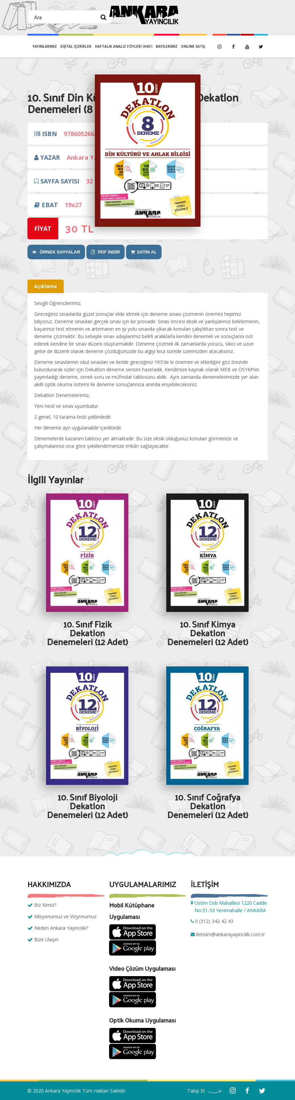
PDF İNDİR (105, 252)
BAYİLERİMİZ (166, 46)
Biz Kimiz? (45, 905)
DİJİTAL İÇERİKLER (75, 46)
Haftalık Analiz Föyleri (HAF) (123, 46)
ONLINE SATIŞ (193, 46)
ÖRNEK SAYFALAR (56, 252)
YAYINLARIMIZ (45, 46)
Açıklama (45, 286)
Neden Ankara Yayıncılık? (61, 928)
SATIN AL (144, 252)
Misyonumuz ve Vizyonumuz (65, 916)
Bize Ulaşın (46, 939)
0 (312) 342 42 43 (214, 921)
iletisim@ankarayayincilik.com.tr (230, 934)
